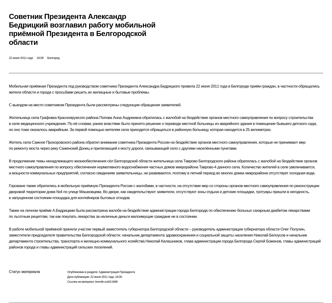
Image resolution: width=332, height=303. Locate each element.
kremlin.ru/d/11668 (106, 281)
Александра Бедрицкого (159, 86)
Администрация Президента (117, 272)
